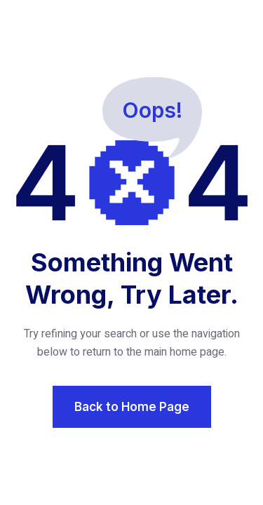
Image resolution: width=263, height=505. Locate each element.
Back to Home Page (131, 407)
